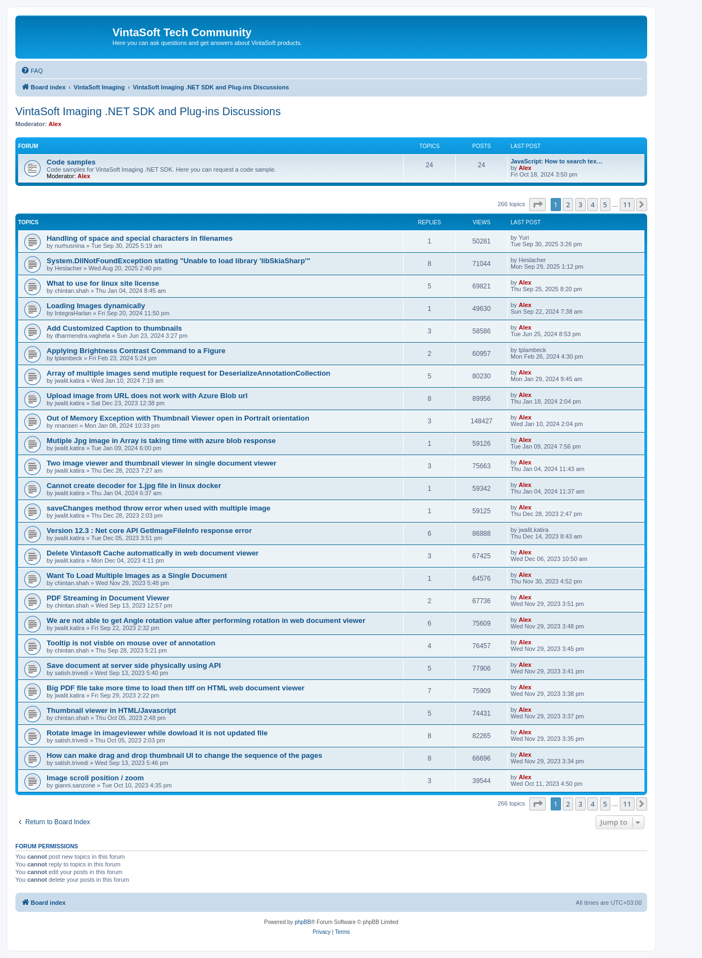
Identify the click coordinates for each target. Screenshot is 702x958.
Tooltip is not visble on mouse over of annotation (131, 643)
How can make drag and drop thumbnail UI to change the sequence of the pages (184, 755)
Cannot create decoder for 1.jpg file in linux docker (134, 485)
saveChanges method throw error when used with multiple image (158, 508)
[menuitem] (32, 70)
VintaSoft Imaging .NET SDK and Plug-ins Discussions (148, 111)
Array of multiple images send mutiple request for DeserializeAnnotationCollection (188, 373)
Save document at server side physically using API (134, 665)
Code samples (71, 162)
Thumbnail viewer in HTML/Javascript (111, 710)
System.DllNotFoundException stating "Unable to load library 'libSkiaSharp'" (178, 261)
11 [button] (627, 204)
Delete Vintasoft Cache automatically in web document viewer (153, 553)
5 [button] (605, 204)
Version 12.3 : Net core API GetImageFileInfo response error (149, 530)
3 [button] (580, 204)
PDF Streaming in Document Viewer (108, 598)
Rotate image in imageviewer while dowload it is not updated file (157, 733)
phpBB (303, 922)
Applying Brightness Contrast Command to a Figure (136, 351)
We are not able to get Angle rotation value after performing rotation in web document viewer (206, 620)
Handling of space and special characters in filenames (140, 238)
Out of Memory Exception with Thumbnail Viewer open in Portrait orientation (178, 418)
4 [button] (593, 204)
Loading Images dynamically (96, 306)
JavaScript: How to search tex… (557, 161)
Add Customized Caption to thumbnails (114, 328)
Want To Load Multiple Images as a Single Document (137, 575)
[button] (537, 204)
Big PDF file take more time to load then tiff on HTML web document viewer (175, 688)
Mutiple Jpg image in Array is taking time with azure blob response (161, 441)
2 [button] (568, 204)
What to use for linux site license (103, 283)
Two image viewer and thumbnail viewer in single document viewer (161, 463)
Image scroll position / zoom (95, 778)
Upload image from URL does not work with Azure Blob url (147, 396)
